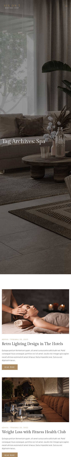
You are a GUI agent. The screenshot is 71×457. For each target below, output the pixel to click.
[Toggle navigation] (66, 6)
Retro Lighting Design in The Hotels (32, 344)
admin (5, 339)
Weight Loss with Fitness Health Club (34, 432)
